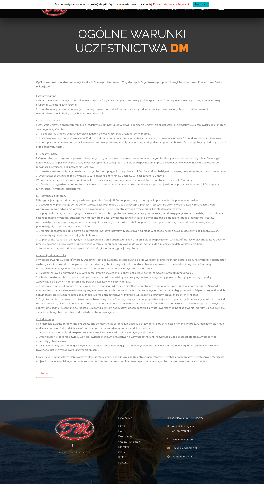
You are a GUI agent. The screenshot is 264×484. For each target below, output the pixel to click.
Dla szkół (172, 9)
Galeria (189, 9)
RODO (204, 9)
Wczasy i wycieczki (148, 9)
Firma (89, 9)
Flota (104, 9)
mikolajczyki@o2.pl (185, 448)
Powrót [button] (44, 373)
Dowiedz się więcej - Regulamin (171, 4)
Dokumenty (122, 9)
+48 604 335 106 (183, 439)
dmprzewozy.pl (182, 456)
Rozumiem (201, 4)
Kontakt (221, 9)
